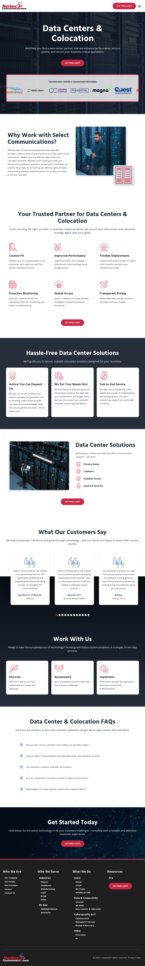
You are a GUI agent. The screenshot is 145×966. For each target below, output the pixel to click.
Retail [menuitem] (43, 896)
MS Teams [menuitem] (80, 889)
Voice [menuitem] (77, 878)
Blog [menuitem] (111, 878)
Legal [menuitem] (43, 892)
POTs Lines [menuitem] (81, 935)
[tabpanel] (30, 579)
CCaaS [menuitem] (78, 885)
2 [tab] (59, 615)
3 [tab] (62, 615)
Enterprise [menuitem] (46, 912)
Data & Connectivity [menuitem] (86, 898)
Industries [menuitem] (45, 878)
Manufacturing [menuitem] (48, 889)
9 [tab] (80, 615)
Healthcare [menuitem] (46, 885)
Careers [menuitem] (8, 889)
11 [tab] (86, 615)
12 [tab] (88, 615)
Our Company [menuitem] (11, 878)
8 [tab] (77, 615)
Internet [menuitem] (80, 902)
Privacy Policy (134, 957)
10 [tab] (83, 615)
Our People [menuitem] (10, 881)
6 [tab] (71, 615)
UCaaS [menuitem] (79, 882)
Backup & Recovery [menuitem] (85, 925)
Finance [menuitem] (44, 882)
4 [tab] (65, 615)
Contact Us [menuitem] (10, 893)
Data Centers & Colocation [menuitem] (88, 909)
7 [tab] (74, 615)
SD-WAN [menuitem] (80, 905)
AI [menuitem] (77, 938)
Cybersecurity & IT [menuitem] (85, 915)
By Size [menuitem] (43, 905)
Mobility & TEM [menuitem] (83, 892)
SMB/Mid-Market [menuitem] (49, 909)
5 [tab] (68, 615)
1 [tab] (57, 615)
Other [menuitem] (43, 899)
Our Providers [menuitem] (11, 885)
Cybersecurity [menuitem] (82, 918)
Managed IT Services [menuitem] (85, 922)
